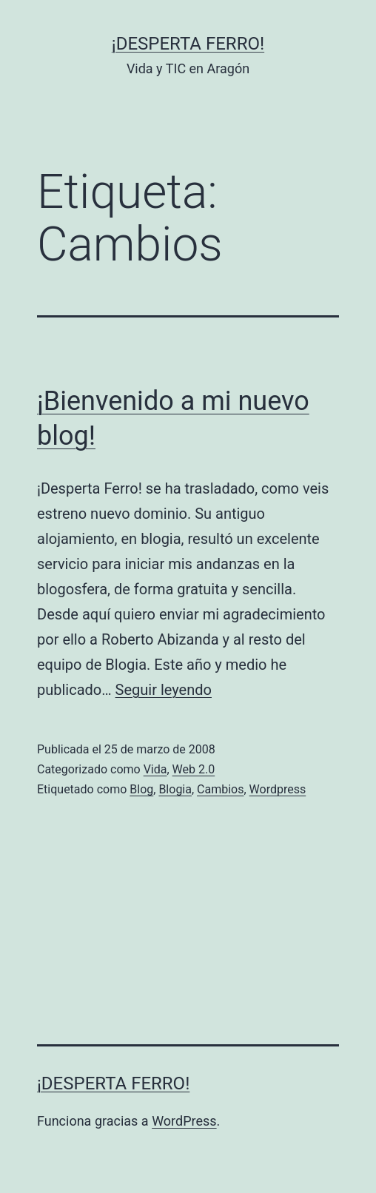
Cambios (220, 789)
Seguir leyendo (163, 690)
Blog (141, 789)
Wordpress (277, 789)
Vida (155, 769)
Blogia (175, 789)
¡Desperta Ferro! (188, 43)
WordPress (184, 1121)
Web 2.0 (193, 769)
